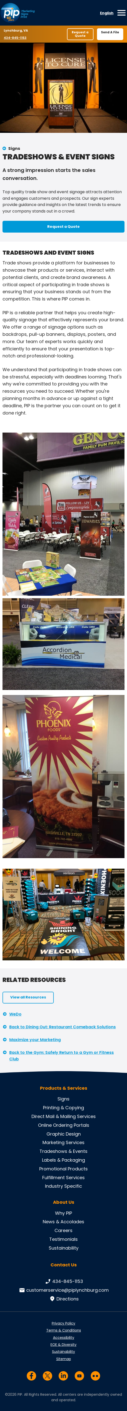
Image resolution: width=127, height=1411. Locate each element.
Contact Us (63, 1265)
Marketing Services (63, 1142)
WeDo (15, 1014)
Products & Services (63, 1088)
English (107, 13)
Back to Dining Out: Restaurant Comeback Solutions (62, 1027)
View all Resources (28, 997)
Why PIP (63, 1213)
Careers (63, 1230)
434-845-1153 (15, 37)
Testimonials (63, 1239)
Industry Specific (63, 1186)
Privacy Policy (63, 1323)
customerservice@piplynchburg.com (63, 1290)
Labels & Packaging (63, 1160)
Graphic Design (63, 1134)
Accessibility (63, 1337)
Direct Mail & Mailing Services (64, 1116)
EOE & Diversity (63, 1344)
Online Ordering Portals (63, 1125)
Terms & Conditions (63, 1330)
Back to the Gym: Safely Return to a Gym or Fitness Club (61, 1056)
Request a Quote (80, 34)
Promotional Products (63, 1169)
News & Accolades (63, 1222)
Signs (14, 148)
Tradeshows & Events (64, 1151)
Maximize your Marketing (35, 1040)
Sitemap (63, 1358)
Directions (63, 1299)
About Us (63, 1202)
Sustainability (63, 1248)
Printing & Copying (63, 1107)
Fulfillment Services (63, 1177)
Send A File (110, 32)
